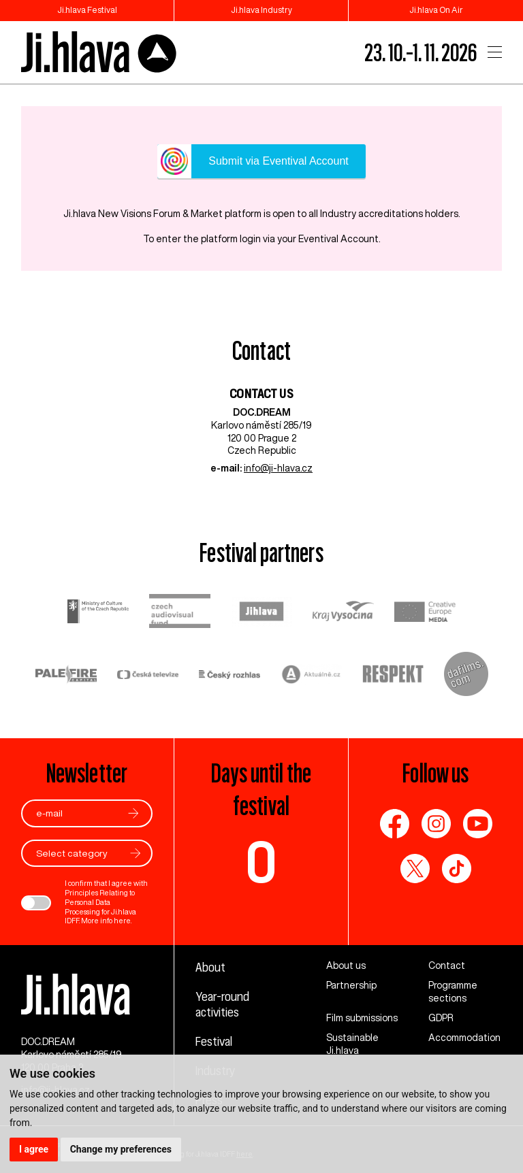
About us (346, 965)
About (210, 967)
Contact (446, 965)
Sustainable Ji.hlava (352, 1044)
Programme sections (452, 991)
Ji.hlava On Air (436, 9)
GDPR (441, 1018)
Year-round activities (222, 1004)
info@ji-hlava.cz (278, 468)
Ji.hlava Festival (87, 9)
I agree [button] (33, 1149)
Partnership (351, 985)
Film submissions (362, 1018)
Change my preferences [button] (121, 1149)
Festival (213, 1041)
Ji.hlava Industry (261, 9)
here (122, 920)
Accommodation (464, 1037)
